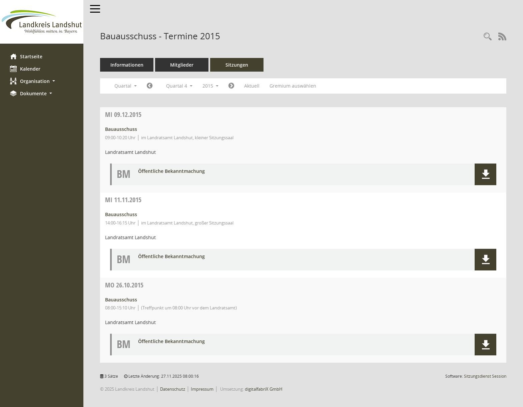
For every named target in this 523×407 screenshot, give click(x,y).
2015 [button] (210, 86)
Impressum (202, 389)
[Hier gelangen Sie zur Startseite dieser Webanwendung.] (41, 22)
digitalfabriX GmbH (264, 389)
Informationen (126, 65)
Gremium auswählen (293, 86)
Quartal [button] (125, 86)
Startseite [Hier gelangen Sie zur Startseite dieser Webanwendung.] (26, 56)
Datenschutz (172, 389)
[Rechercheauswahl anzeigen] (487, 36)
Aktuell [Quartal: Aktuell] (251, 86)
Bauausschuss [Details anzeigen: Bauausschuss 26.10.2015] (121, 299)
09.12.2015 (123, 114)
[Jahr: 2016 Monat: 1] (231, 86)
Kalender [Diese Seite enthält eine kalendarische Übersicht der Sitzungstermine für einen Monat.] (25, 68)
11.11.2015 (123, 199)
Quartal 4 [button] (179, 86)
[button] (41, 81)
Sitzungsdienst (485, 376)
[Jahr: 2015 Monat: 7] (149, 86)
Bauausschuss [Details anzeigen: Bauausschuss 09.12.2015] (121, 129)
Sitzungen (236, 65)
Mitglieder (181, 65)
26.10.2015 (124, 284)
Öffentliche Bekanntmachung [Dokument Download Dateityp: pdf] (171, 171)
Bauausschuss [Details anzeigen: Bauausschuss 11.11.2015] (121, 214)
